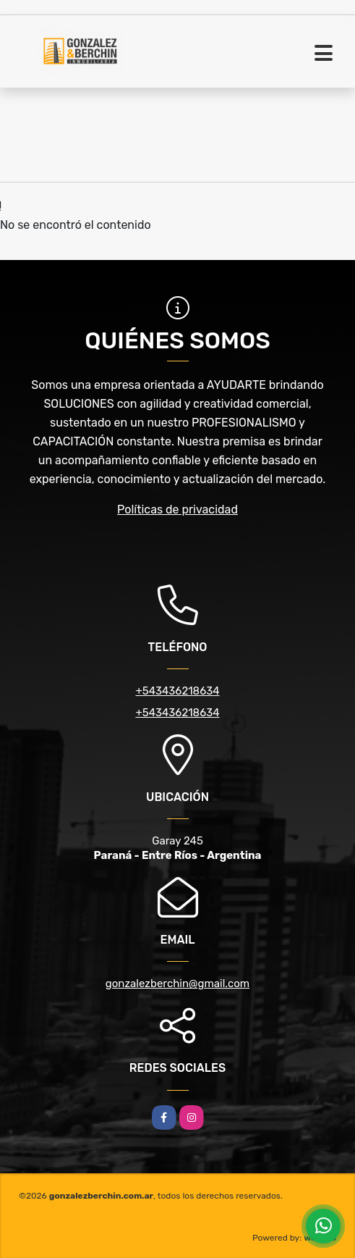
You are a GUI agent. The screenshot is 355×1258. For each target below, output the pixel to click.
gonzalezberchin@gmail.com (177, 983)
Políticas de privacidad (177, 509)
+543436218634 (177, 690)
